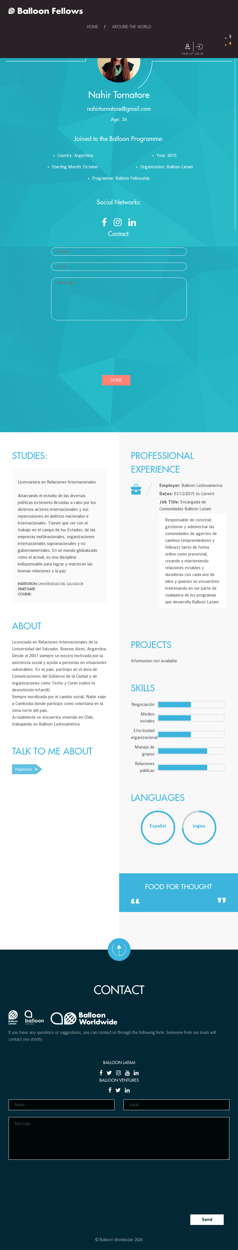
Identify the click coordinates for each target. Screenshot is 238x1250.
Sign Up (187, 47)
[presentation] (74, 349)
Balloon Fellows (46, 11)
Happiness (23, 769)
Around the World (131, 26)
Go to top (119, 949)
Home (92, 26)
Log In (199, 47)
